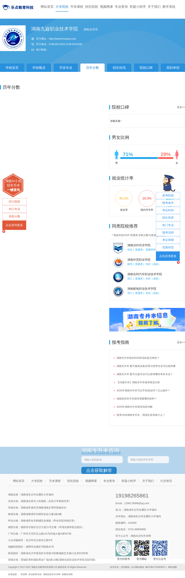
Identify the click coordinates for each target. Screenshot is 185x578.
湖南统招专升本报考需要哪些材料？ (137, 398)
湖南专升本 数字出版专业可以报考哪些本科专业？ (145, 374)
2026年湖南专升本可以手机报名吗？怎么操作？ (143, 390)
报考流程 (168, 232)
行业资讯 (166, 480)
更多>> (181, 107)
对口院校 (14, 201)
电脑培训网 (67, 574)
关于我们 (154, 7)
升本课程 (76, 7)
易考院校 (168, 195)
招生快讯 (119, 68)
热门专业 (168, 225)
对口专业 (14, 209)
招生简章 (168, 217)
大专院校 (61, 7)
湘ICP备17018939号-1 (156, 567)
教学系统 (168, 7)
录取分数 (14, 216)
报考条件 (168, 202)
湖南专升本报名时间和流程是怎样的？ (138, 357)
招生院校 (91, 7)
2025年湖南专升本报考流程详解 (134, 406)
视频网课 (106, 7)
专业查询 (121, 7)
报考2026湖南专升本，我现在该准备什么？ (141, 414)
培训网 (23, 574)
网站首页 (47, 7)
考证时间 (168, 210)
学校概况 (38, 68)
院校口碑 (146, 68)
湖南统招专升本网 (51, 574)
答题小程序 (138, 7)
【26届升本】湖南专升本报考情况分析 (138, 382)
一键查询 (13, 190)
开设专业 (65, 68)
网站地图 (172, 567)
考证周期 (168, 239)
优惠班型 (168, 247)
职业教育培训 (35, 574)
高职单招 (172, 68)
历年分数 (92, 68)
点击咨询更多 (14, 225)
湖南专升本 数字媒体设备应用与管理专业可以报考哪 (146, 366)
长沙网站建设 (137, 567)
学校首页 (12, 68)
